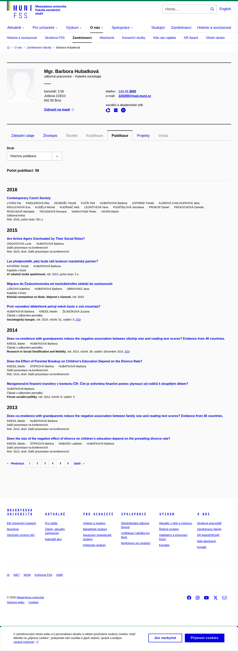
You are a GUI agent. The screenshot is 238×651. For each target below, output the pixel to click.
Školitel (71, 136)
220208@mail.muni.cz (135, 96)
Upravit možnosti (26, 644)
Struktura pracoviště (209, 523)
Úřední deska (215, 37)
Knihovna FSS (43, 574)
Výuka (163, 136)
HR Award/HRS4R (208, 535)
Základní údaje (22, 136)
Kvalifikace (94, 136)
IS (8, 574)
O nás (203, 514)
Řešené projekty (169, 529)
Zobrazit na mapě (59, 109)
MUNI (27, 574)
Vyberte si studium (94, 523)
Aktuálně (55, 514)
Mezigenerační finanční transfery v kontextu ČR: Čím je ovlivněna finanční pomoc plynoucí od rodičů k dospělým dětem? (97, 383)
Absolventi (107, 37)
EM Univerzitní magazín (21, 523)
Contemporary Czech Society (29, 198)
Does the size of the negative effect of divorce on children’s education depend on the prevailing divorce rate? (88, 438)
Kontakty (164, 545)
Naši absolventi (206, 541)
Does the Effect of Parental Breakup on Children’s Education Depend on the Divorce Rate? (74, 361)
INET (16, 574)
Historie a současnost (214, 28)
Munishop (13, 529)
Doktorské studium (94, 545)
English (225, 9)
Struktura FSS (55, 37)
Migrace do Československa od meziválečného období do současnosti (59, 283)
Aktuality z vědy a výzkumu (175, 523)
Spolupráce (133, 514)
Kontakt (201, 547)
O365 (59, 574)
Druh (10, 148)
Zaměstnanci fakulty (209, 529)
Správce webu (15, 602)
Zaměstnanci (181, 28)
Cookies (34, 602)
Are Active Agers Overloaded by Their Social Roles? (46, 238)
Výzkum (166, 514)
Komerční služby (133, 37)
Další (79, 463)
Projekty (143, 136)
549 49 (127, 91)
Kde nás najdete (164, 37)
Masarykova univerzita (19, 512)
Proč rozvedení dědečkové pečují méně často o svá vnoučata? (53, 306)
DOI (78, 319)
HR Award (191, 37)
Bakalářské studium (95, 529)
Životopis (50, 136)
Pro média (51, 523)
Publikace (120, 136)
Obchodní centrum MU (21, 535)
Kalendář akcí (53, 539)
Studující (158, 28)
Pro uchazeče (98, 514)
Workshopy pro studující (135, 543)
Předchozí (15, 463)
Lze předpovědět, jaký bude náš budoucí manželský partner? (52, 261)
